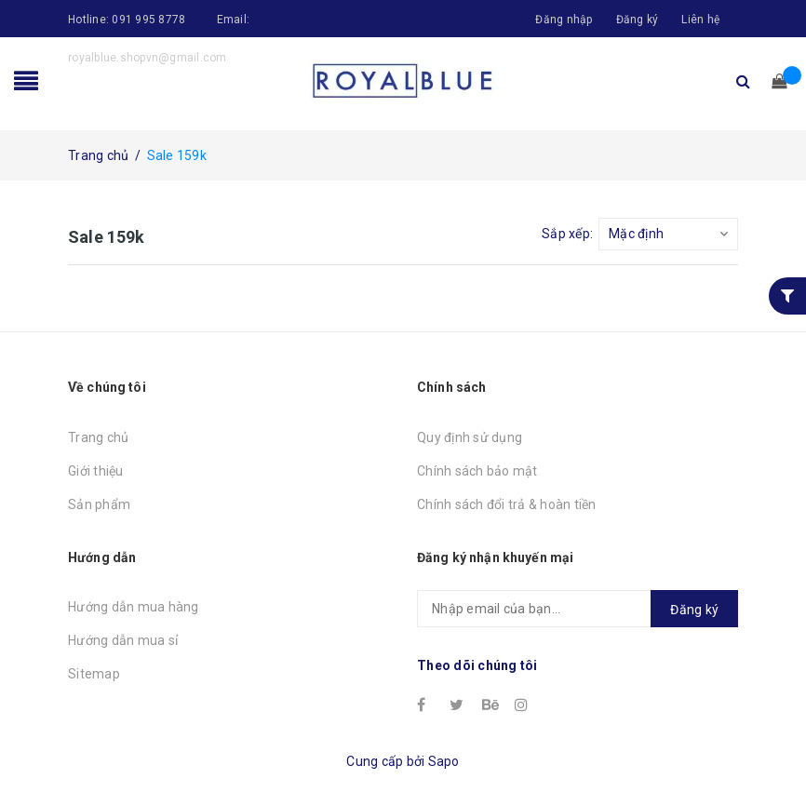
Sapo (444, 761)
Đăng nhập (563, 19)
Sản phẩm (99, 504)
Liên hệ (700, 19)
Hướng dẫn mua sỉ (123, 640)
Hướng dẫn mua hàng (133, 606)
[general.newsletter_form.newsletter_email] (577, 608)
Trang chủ (98, 437)
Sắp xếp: (567, 233)
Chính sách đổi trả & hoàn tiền (507, 504)
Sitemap (94, 673)
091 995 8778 (148, 19)
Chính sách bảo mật (477, 470)
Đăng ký (637, 19)
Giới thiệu (96, 470)
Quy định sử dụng (469, 437)
